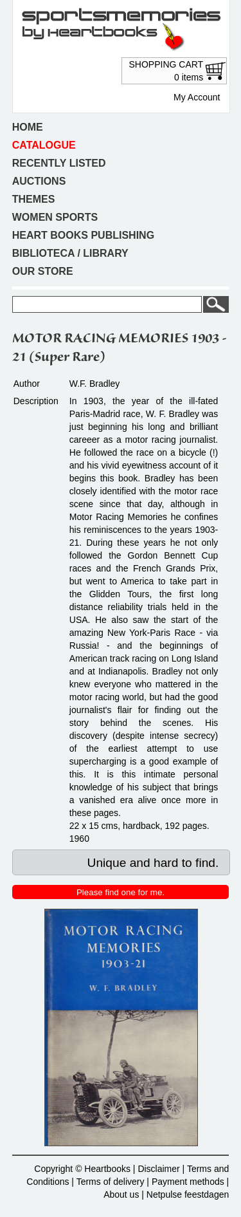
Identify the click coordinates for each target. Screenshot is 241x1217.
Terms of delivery (110, 1181)
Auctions (39, 181)
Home (27, 127)
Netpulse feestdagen (188, 1194)
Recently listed (59, 163)
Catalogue (44, 145)
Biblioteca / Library (70, 253)
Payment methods (188, 1181)
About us (121, 1194)
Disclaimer (158, 1169)
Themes (33, 199)
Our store (42, 271)
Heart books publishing (83, 235)
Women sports (55, 217)
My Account (197, 97)
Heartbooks (107, 1169)
